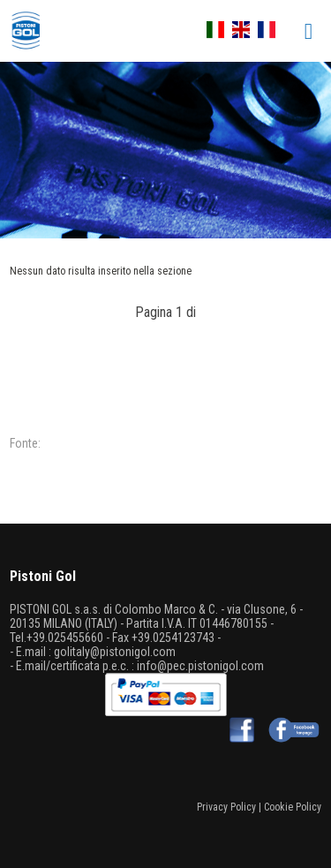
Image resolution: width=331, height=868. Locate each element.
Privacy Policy (226, 807)
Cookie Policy (292, 807)
